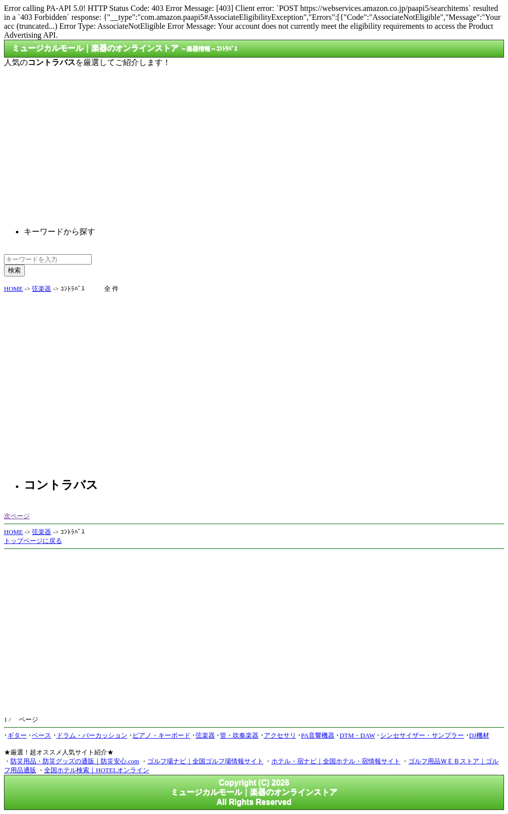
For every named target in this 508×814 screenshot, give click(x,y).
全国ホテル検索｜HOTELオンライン (96, 770)
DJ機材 (479, 735)
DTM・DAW (357, 735)
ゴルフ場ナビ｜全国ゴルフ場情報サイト (205, 761)
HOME (13, 288)
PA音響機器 (317, 735)
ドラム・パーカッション (92, 735)
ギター (17, 735)
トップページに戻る (33, 540)
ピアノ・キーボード (161, 735)
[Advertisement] (254, 139)
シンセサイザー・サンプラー (422, 735)
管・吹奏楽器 (239, 735)
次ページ (17, 516)
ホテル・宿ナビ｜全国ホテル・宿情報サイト (335, 761)
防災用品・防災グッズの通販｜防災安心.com (74, 761)
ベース (41, 735)
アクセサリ (280, 735)
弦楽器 (41, 288)
